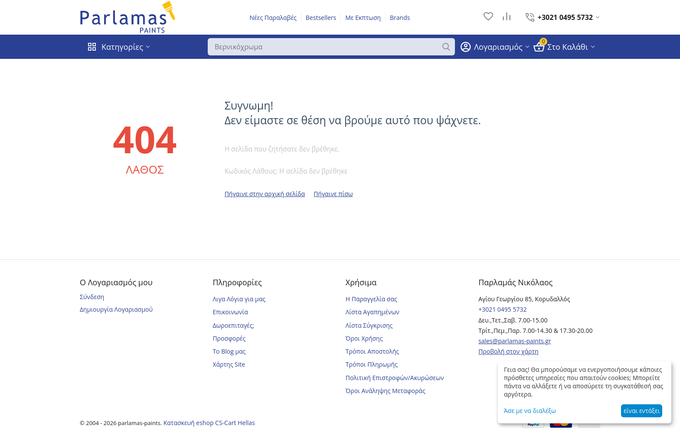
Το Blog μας (228, 351)
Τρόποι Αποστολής (372, 351)
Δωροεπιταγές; (233, 325)
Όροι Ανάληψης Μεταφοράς (385, 391)
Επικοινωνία (230, 312)
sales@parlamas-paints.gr (514, 341)
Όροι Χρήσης (364, 338)
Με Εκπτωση (363, 17)
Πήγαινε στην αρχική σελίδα (265, 194)
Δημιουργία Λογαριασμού (116, 309)
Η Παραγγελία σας (371, 299)
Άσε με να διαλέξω (530, 410)
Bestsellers (321, 17)
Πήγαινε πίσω (333, 194)
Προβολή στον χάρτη (508, 351)
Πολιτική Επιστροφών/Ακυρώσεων (395, 378)
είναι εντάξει (642, 410)
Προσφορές (228, 338)
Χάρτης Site (228, 364)
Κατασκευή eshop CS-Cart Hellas (209, 423)
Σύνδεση (92, 297)
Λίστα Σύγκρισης (369, 325)
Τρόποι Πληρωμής (372, 364)
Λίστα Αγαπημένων (372, 312)
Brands (400, 17)
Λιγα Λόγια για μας (238, 299)
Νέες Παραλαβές (273, 17)
